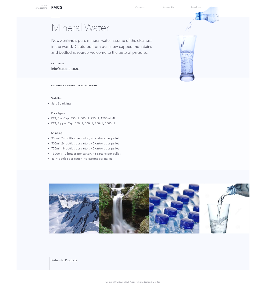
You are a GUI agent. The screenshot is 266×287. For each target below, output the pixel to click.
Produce (196, 7)
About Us (168, 7)
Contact (140, 7)
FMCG (57, 7)
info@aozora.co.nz (65, 69)
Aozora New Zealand (41, 6)
